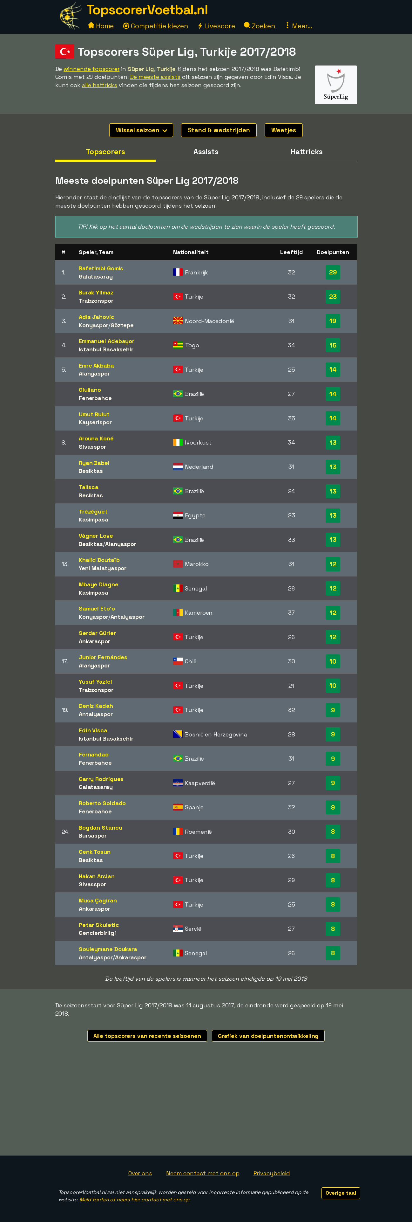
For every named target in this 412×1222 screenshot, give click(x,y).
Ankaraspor (94, 641)
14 (333, 369)
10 (332, 661)
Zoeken (259, 26)
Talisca (88, 487)
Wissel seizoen (141, 130)
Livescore (216, 26)
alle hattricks (100, 85)
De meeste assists (155, 76)
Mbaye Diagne (98, 584)
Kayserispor (95, 422)
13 (333, 442)
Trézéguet (93, 511)
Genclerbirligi (97, 932)
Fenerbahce (95, 398)
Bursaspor (93, 835)
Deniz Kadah (96, 705)
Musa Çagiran (98, 900)
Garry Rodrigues (101, 779)
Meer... (298, 26)
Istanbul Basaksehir (106, 349)
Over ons (140, 1173)
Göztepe (122, 325)
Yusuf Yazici (95, 681)
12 (333, 564)
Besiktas (91, 470)
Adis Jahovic (96, 317)
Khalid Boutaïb (99, 559)
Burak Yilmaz (96, 292)
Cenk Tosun (95, 851)
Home (101, 26)
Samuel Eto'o (97, 608)
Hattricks (307, 151)
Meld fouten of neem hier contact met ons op (134, 1199)
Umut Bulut (94, 414)
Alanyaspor (94, 373)
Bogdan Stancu (100, 827)
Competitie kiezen (155, 26)
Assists (206, 151)
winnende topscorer (91, 68)
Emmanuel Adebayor (106, 341)
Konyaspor (93, 325)
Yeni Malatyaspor (102, 568)
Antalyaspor (128, 616)
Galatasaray (96, 276)
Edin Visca (93, 730)
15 (333, 345)
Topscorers (105, 151)
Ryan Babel (94, 462)
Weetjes (283, 130)
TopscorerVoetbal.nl (147, 9)
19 (332, 321)
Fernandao (94, 754)
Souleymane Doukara (108, 949)
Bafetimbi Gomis (101, 268)
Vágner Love (96, 535)
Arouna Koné (96, 438)
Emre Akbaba (96, 365)
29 (333, 272)
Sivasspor (92, 446)
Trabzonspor (96, 300)
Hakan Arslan (97, 876)
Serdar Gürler (97, 633)
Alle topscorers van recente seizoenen (147, 1035)
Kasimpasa (93, 519)
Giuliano (90, 389)
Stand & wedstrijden (219, 130)
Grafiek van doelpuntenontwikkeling (268, 1035)
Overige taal (341, 1193)
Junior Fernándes (103, 657)
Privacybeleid (271, 1173)
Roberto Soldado (102, 803)
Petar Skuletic (99, 925)
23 (333, 297)
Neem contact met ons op (203, 1173)
